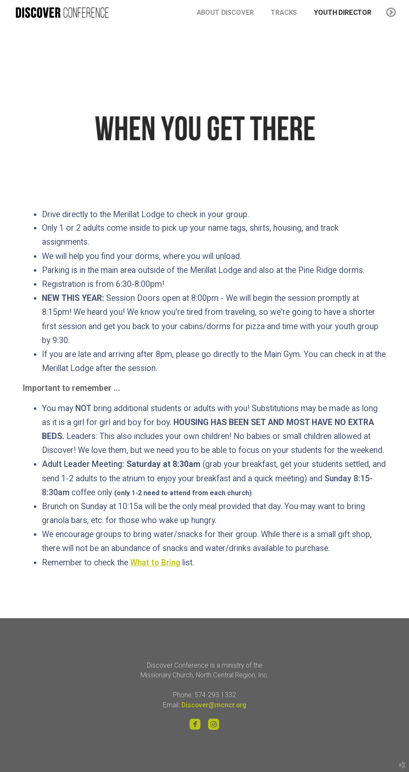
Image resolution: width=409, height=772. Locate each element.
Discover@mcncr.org (213, 705)
